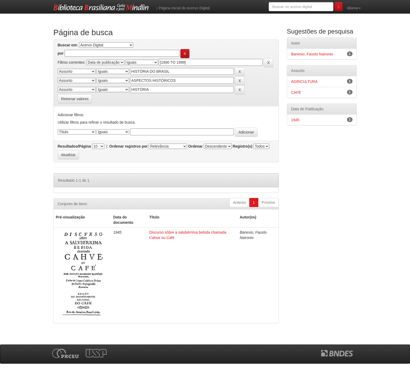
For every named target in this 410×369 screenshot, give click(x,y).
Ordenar (195, 146)
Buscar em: (68, 45)
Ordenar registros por (128, 146)
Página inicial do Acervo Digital (183, 8)
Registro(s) (242, 146)
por (61, 53)
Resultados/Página (74, 146)
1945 (295, 120)
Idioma (354, 8)
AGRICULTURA (304, 81)
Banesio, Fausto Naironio (312, 54)
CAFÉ (296, 92)
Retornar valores (75, 99)
